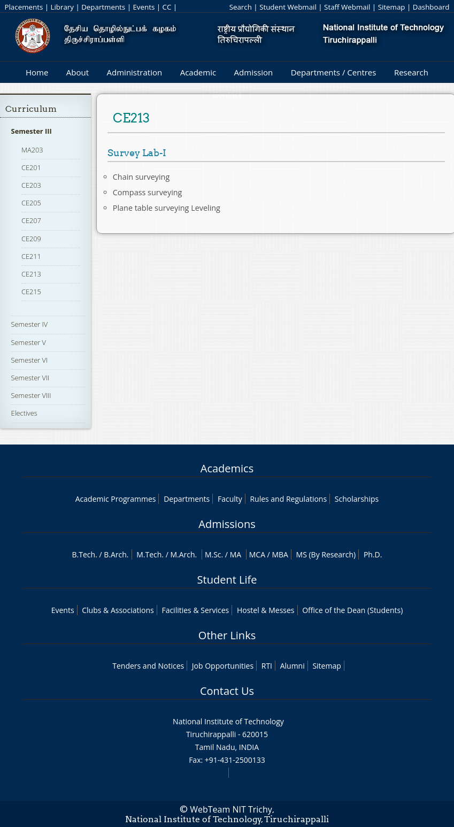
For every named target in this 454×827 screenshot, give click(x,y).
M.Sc (213, 554)
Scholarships (357, 499)
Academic (198, 72)
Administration (135, 72)
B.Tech (84, 554)
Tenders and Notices (148, 666)
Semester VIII (31, 395)
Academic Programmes (115, 499)
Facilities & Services (195, 610)
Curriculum (31, 109)
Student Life (227, 579)
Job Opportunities (222, 666)
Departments (103, 7)
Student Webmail (288, 7)
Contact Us (227, 691)
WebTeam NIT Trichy (231, 809)
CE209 (31, 238)
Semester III (31, 131)
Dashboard (431, 7)
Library (62, 7)
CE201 (31, 167)
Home (37, 72)
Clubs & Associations (118, 610)
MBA (280, 554)
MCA (257, 554)
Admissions (226, 524)
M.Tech (148, 554)
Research (411, 72)
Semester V (28, 342)
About (77, 72)
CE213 (31, 274)
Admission (253, 72)
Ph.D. (373, 554)
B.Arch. (116, 554)
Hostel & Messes (266, 610)
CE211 (31, 256)
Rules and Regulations (288, 499)
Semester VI (29, 360)
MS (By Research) (326, 554)
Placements (23, 7)
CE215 (31, 291)
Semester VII (30, 377)
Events (144, 7)
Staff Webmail (347, 7)
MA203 (32, 150)
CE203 (31, 185)
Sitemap (391, 7)
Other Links (227, 635)
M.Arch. (183, 554)
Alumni (292, 666)
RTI (266, 666)
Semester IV (29, 324)
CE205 (31, 203)
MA (235, 554)
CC (167, 7)
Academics (227, 468)
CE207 (31, 220)
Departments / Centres (333, 72)
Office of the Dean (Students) (352, 610)
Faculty (230, 499)
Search (240, 7)
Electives (24, 413)
